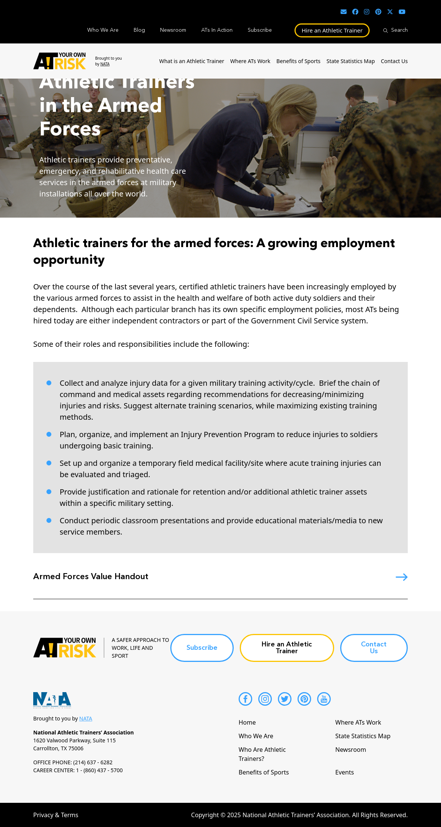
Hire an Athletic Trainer (332, 30)
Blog (139, 30)
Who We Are (103, 30)
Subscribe (260, 30)
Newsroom (173, 30)
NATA (105, 63)
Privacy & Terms (55, 815)
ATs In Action (217, 30)
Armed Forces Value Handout (90, 577)
